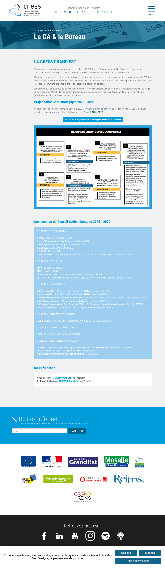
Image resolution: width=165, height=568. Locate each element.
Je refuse (150, 552)
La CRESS (38, 30)
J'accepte (126, 552)
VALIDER (77, 431)
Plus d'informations (138, 560)
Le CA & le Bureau (54, 30)
